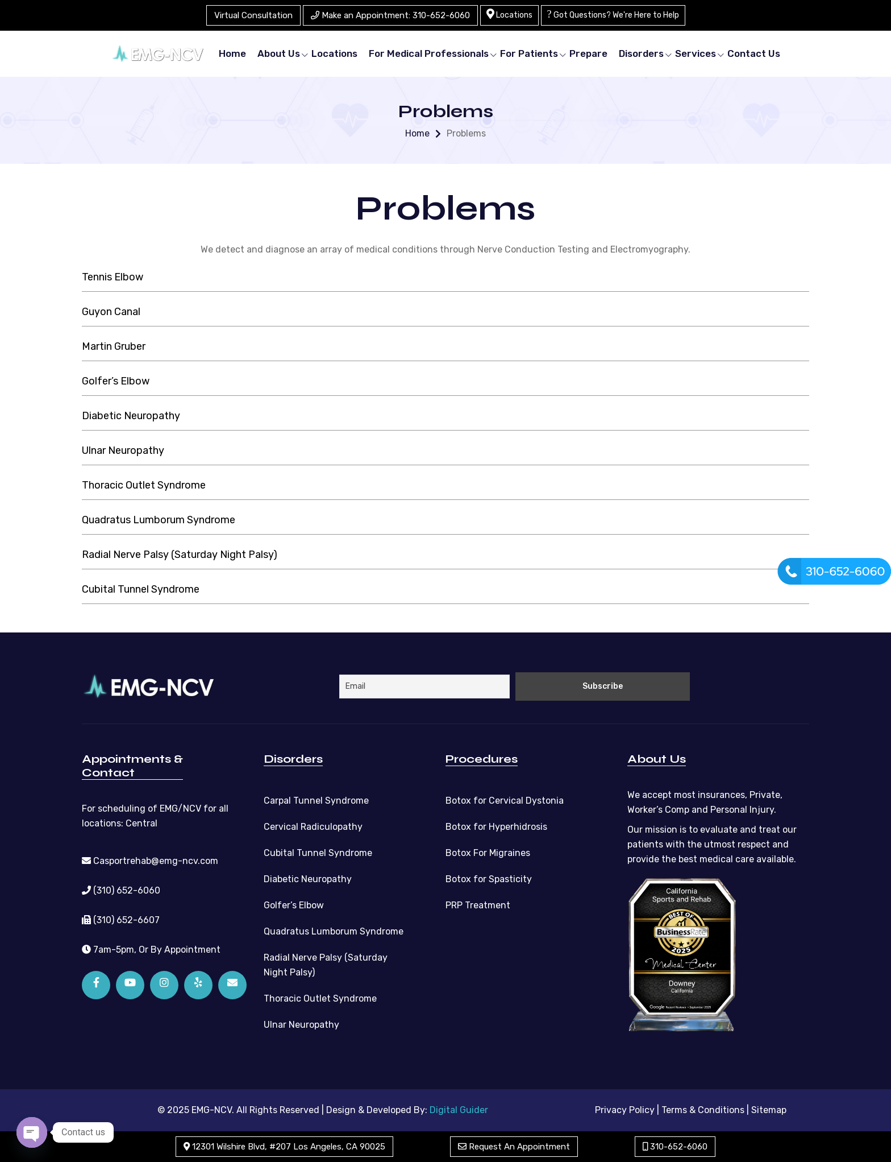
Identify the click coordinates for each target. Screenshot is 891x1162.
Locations (509, 14)
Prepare (588, 53)
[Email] (232, 985)
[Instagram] (164, 985)
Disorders (641, 53)
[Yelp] (198, 985)
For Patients (529, 53)
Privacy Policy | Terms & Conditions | (672, 1110)
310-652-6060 (675, 1147)
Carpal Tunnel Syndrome (316, 800)
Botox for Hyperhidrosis (496, 826)
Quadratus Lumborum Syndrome (158, 520)
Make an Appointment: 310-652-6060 (390, 15)
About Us (278, 53)
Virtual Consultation (253, 15)
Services (695, 53)
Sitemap (768, 1110)
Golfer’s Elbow (115, 381)
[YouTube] (130, 985)
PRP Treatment (478, 905)
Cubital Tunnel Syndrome (140, 589)
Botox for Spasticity (489, 879)
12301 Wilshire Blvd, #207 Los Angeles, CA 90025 (284, 1147)
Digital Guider (459, 1110)
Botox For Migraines (488, 852)
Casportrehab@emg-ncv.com (150, 860)
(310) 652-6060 (121, 890)
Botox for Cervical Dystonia (505, 800)
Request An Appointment (514, 1147)
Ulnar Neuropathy (123, 450)
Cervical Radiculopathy (313, 826)
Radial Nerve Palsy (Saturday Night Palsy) (179, 554)
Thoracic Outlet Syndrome (144, 485)
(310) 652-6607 (121, 920)
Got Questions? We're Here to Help (613, 14)
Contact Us (753, 53)
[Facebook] (96, 985)
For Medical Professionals (429, 53)
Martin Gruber (113, 346)
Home (232, 53)
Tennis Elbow (112, 277)
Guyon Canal (111, 311)
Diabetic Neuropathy (131, 416)
